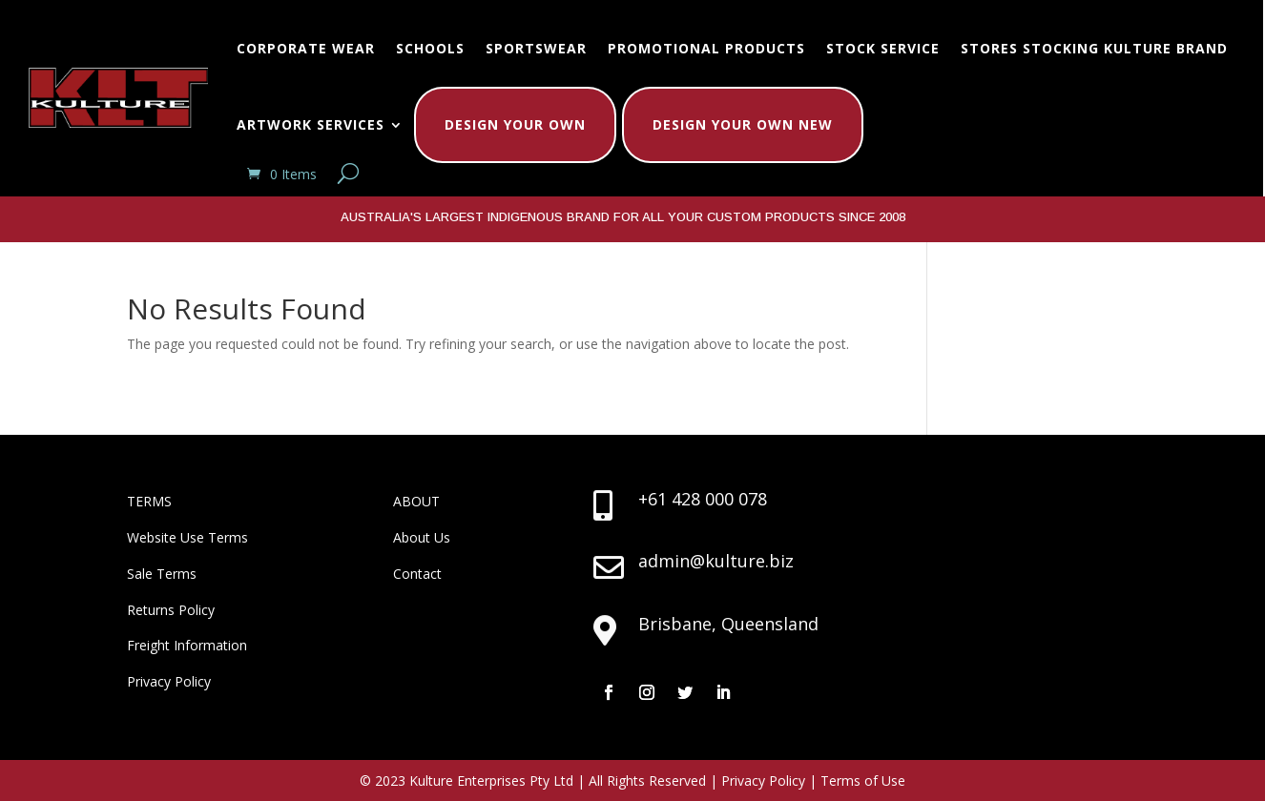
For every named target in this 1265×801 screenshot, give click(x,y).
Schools (430, 48)
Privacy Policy (169, 681)
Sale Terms (162, 574)
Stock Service (883, 48)
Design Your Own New (743, 124)
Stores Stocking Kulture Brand (1094, 48)
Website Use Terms (187, 537)
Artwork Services (310, 124)
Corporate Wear (306, 48)
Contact (417, 574)
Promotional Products (706, 48)
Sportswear (536, 48)
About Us (421, 537)
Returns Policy (171, 610)
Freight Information (187, 645)
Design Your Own (515, 124)
